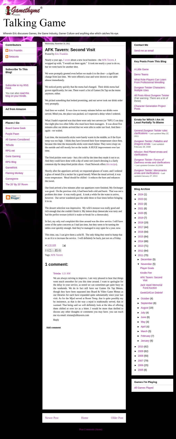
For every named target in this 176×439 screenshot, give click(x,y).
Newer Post (51, 417)
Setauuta (14, 56)
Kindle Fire (146, 272)
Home (84, 417)
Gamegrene (12, 178)
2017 (141, 227)
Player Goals (147, 268)
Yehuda (10, 145)
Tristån (57, 273)
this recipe (111, 164)
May (143, 321)
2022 (141, 203)
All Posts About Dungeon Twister (151, 95)
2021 (141, 208)
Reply (56, 320)
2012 (141, 250)
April (143, 326)
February (146, 336)
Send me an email (144, 50)
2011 (141, 255)
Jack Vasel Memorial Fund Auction (151, 286)
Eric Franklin (15, 50)
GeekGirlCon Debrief (151, 292)
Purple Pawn (12, 133)
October (145, 298)
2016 (141, 231)
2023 (141, 199)
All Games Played (143, 387)
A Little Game (141, 69)
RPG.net (10, 150)
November (146, 264)
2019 (141, 217)
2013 (141, 245)
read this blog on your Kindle (17, 94)
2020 (141, 213)
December (146, 259)
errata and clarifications (152, 161)
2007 (141, 360)
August (145, 307)
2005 (141, 369)
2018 (141, 222)
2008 (141, 355)
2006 (141, 365)
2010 (141, 346)
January (145, 340)
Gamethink (11, 167)
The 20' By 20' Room (17, 184)
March (144, 331)
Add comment (53, 327)
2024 (141, 194)
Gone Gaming (13, 156)
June (144, 317)
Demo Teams (141, 74)
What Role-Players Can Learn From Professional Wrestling (150, 81)
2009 (141, 351)
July (143, 312)
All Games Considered (18, 139)
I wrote (66, 60)
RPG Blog (11, 162)
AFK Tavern (108, 60)
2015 (141, 236)
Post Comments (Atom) (90, 429)
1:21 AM (66, 273)
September (147, 303)
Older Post (117, 417)
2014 (141, 241)
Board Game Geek (16, 128)
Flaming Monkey (14, 173)
